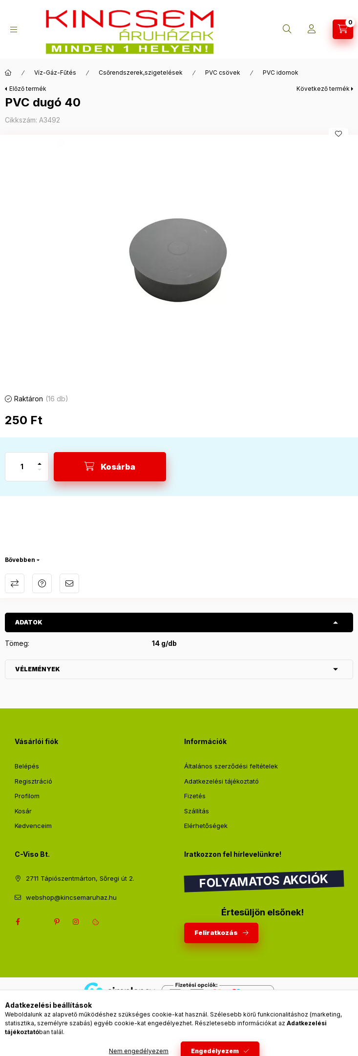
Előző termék (27, 88)
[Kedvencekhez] (338, 134)
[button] (179, 262)
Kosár (23, 811)
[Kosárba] (110, 466)
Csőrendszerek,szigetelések (141, 72)
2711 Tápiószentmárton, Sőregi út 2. (80, 878)
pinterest (56, 922)
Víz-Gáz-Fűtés (55, 72)
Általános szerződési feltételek (231, 766)
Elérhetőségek (206, 825)
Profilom (27, 796)
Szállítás (196, 811)
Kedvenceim (33, 825)
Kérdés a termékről (42, 583)
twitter (37, 922)
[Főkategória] (8, 72)
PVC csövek (222, 72)
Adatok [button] (28, 622)
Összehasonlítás (14, 583)
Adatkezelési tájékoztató (221, 781)
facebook (17, 922)
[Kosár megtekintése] (343, 29)
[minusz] (39, 474)
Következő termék (323, 88)
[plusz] (39, 460)
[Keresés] (287, 29)
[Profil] (311, 29)
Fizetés (195, 796)
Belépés (27, 766)
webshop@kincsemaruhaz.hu (71, 897)
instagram (76, 922)
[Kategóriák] (13, 30)
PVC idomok (280, 72)
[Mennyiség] (22, 467)
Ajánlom (69, 583)
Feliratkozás (216, 932)
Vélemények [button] (37, 669)
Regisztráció (33, 781)
